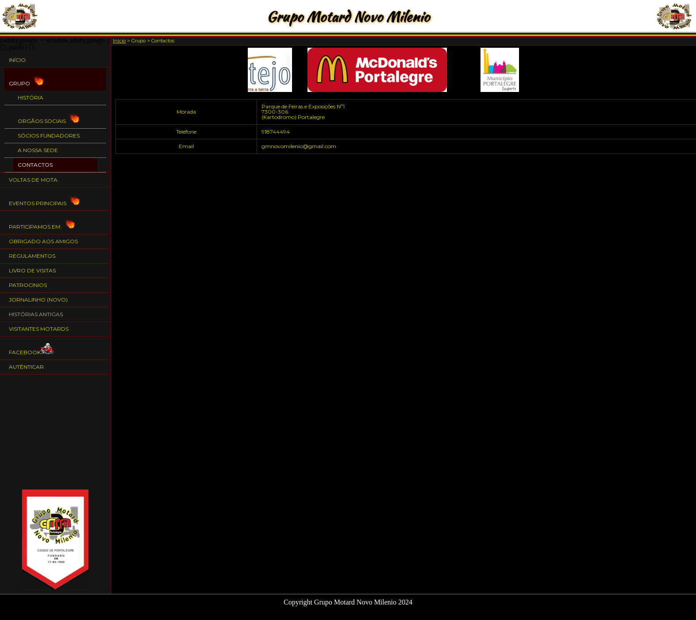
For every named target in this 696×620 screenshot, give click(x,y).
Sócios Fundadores (49, 135)
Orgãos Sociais (48, 117)
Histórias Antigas (36, 314)
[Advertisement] (55, 432)
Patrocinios (28, 285)
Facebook (31, 348)
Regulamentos (32, 256)
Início (17, 60)
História (30, 97)
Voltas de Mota (33, 179)
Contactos (35, 164)
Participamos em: (42, 222)
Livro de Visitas (32, 270)
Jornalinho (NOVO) (38, 299)
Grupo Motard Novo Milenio (348, 16)
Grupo (26, 79)
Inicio (119, 41)
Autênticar (26, 367)
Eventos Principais (44, 199)
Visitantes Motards (39, 328)
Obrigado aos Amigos (43, 241)
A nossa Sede (38, 150)
